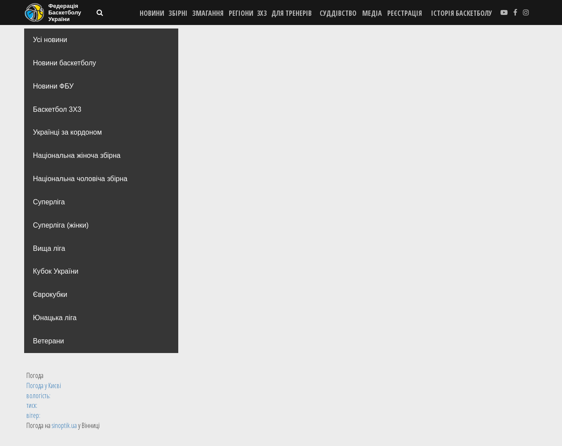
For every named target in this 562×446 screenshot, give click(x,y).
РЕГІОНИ (241, 13)
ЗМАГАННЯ (207, 13)
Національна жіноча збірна (76, 155)
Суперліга (49, 202)
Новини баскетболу (64, 63)
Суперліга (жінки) (61, 225)
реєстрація (404, 13)
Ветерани (48, 341)
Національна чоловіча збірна (80, 178)
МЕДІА (372, 13)
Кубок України (55, 271)
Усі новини (50, 39)
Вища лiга (49, 248)
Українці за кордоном (67, 132)
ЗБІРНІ (178, 13)
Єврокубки (50, 294)
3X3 (262, 13)
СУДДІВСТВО (338, 13)
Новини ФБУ (53, 86)
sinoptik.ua (64, 425)
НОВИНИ (152, 13)
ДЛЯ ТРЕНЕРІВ (291, 13)
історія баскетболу (461, 13)
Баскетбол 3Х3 (57, 109)
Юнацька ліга (54, 317)
